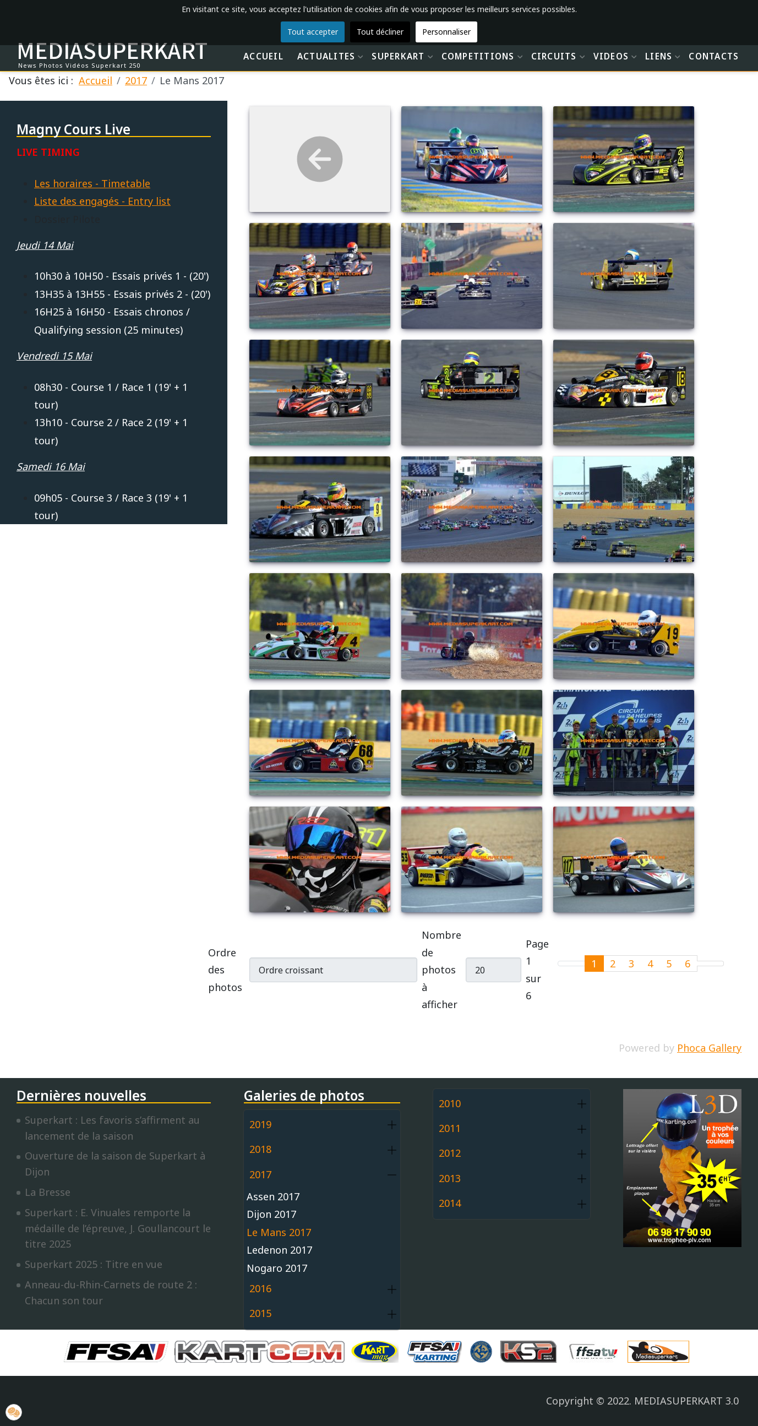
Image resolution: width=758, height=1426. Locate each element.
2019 (260, 1124)
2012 (450, 1153)
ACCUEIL (263, 56)
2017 (260, 1174)
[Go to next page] (704, 963)
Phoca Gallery (709, 1047)
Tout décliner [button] (380, 31)
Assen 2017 (273, 1196)
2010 (450, 1103)
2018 (260, 1149)
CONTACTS (714, 56)
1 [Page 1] (594, 963)
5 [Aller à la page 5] (669, 963)
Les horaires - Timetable (92, 183)
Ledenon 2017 (279, 1249)
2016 (260, 1288)
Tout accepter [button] (312, 31)
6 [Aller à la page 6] (687, 963)
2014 (450, 1203)
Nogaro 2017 (277, 1268)
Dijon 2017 (271, 1214)
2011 (450, 1128)
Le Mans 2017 (279, 1232)
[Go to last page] (717, 963)
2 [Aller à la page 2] (612, 963)
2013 (450, 1178)
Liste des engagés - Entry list (102, 201)
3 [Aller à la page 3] (631, 963)
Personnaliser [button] (446, 31)
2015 (260, 1313)
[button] (391, 1125)
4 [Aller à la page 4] (650, 963)
